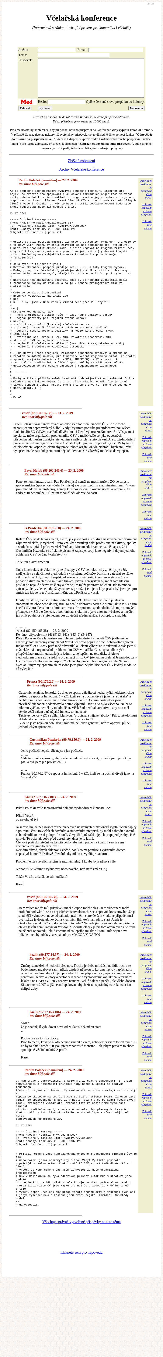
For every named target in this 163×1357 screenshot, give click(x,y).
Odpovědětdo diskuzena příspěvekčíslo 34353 (146, 472)
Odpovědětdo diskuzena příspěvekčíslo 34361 (146, 856)
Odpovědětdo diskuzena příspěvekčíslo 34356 (146, 587)
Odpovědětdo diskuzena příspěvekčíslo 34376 (146, 1013)
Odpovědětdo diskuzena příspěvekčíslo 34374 (146, 956)
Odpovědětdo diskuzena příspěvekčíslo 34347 (146, 197)
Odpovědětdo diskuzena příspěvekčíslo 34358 (146, 740)
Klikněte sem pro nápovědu (81, 1328)
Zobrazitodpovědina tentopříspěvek (146, 217)
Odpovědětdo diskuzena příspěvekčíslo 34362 (146, 1129)
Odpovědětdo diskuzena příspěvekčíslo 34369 (146, 798)
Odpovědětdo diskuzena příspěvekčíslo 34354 (146, 529)
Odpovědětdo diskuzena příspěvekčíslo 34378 (146, 1071)
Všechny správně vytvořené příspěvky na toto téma (81, 1298)
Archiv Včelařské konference (81, 177)
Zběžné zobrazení (81, 168)
